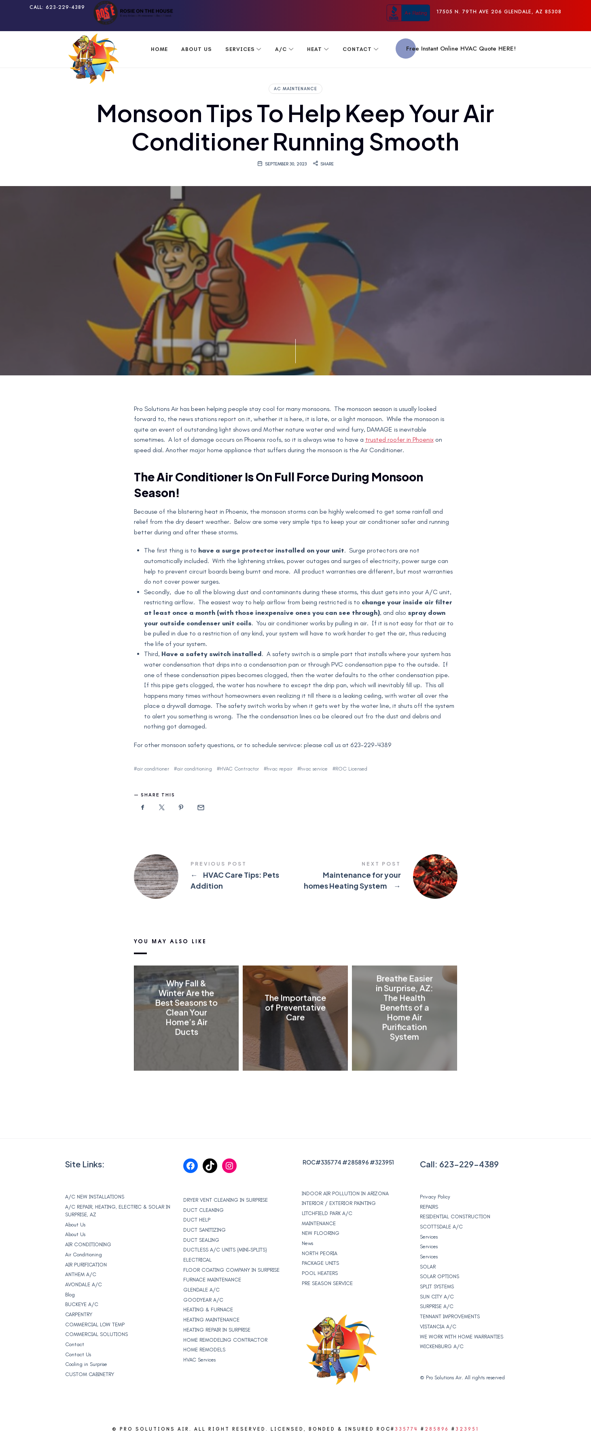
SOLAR (428, 1267)
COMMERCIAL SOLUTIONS (96, 1334)
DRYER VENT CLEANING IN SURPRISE (225, 1200)
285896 (358, 1162)
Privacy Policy (435, 1197)
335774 (331, 1162)
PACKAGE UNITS (320, 1263)
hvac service (314, 768)
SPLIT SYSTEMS (437, 1286)
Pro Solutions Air (444, 1377)
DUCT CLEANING (203, 1210)
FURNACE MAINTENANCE (212, 1280)
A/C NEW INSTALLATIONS (94, 1197)
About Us (75, 1225)
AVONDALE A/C (83, 1284)
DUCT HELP (196, 1220)
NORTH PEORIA (319, 1253)
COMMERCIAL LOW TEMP (95, 1324)
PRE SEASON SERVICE (327, 1283)
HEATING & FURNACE (208, 1309)
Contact (74, 1344)
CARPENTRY (78, 1314)
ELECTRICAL (197, 1260)
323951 (384, 1162)
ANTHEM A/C (80, 1274)
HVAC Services (199, 1360)
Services (429, 1237)
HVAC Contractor (239, 768)
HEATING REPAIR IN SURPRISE (216, 1330)
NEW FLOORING (320, 1233)
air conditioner (153, 768)
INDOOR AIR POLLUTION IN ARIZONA (345, 1193)
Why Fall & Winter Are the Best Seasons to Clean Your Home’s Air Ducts (186, 1007)
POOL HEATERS (320, 1273)
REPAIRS (429, 1207)
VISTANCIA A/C (438, 1326)
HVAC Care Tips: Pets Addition (215, 876)
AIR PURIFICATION (86, 1265)
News (307, 1243)
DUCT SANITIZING (204, 1230)
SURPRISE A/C (436, 1306)
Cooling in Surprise (86, 1364)
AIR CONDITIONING (88, 1244)
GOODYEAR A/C (203, 1300)
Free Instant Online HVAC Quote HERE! (461, 48)
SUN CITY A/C (437, 1297)
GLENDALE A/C (201, 1290)
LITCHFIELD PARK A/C (327, 1213)
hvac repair (279, 768)
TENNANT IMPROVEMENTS (450, 1316)
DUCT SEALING (201, 1240)
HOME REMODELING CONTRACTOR (225, 1340)
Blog (70, 1295)
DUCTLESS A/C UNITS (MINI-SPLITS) (225, 1250)
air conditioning (194, 768)
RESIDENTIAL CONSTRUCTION (455, 1216)
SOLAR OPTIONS (439, 1276)
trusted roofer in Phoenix (399, 439)
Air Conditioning (83, 1254)
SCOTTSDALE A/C (441, 1227)
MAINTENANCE (319, 1223)
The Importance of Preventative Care (295, 1007)
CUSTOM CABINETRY (89, 1374)
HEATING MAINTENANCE (211, 1320)
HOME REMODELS (204, 1350)
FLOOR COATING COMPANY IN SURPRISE (231, 1270)
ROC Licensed (351, 768)
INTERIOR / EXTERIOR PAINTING (339, 1203)
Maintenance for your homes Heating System (377, 876)
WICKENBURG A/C (442, 1346)
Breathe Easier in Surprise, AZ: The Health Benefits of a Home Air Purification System (404, 1007)
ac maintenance (295, 88)
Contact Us (78, 1354)
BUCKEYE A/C (81, 1304)
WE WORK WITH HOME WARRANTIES (461, 1337)
